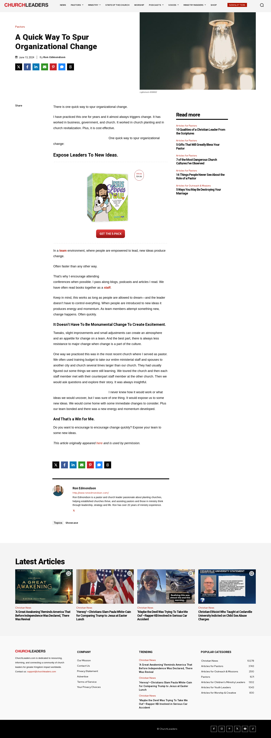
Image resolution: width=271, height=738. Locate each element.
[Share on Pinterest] (53, 66)
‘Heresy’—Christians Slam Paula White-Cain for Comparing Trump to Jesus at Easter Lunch (103, 615)
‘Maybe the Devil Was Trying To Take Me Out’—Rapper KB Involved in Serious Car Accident (162, 615)
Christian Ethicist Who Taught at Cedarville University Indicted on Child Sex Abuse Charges (225, 615)
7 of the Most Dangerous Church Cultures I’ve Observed (196, 161)
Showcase (72, 522)
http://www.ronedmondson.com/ (91, 492)
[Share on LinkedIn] (35, 66)
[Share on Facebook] (27, 66)
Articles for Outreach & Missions (193, 185)
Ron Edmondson (54, 57)
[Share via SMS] (61, 66)
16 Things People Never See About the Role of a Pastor (200, 176)
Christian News (23, 607)
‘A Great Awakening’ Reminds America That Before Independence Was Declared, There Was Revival (42, 615)
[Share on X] (18, 66)
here (99, 443)
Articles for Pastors (186, 125)
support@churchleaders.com (41, 671)
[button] (262, 5)
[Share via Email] (44, 66)
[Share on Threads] (70, 66)
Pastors (21, 27)
